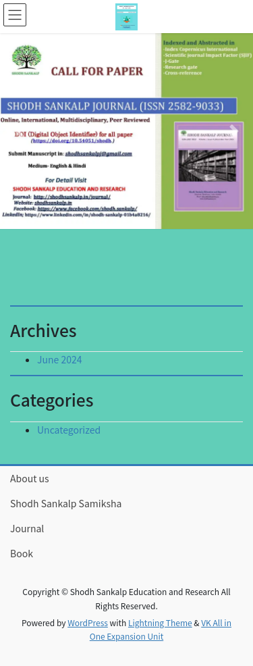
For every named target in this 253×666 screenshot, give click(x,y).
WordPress (87, 622)
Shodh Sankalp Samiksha (65, 503)
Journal (27, 528)
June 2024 (59, 359)
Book (21, 553)
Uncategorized (69, 429)
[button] (19, 131)
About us (29, 478)
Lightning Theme (160, 622)
